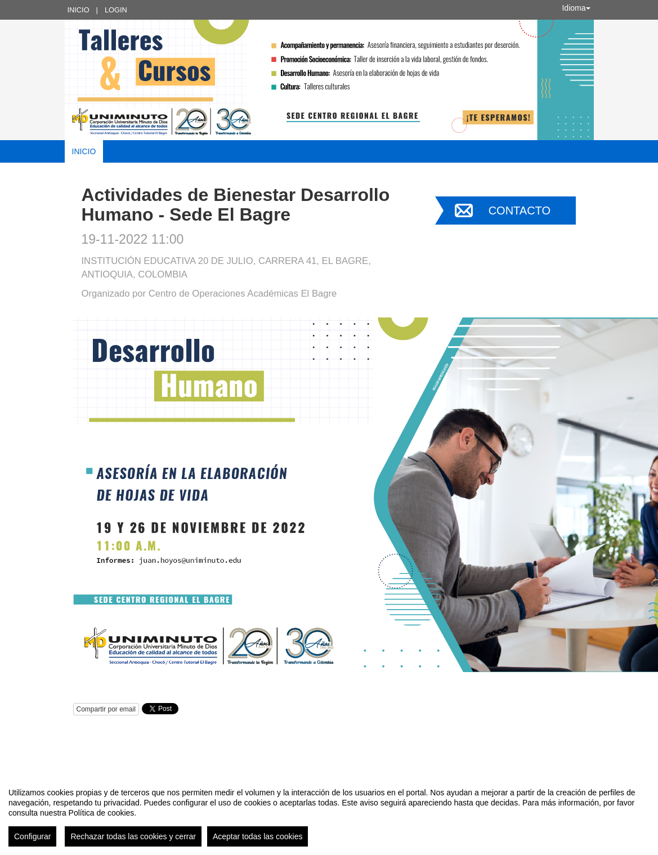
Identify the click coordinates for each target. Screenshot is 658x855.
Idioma (576, 7)
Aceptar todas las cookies (258, 836)
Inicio (78, 10)
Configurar (32, 836)
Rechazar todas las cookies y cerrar (133, 836)
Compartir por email (106, 709)
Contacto (519, 210)
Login (116, 10)
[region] (329, 813)
